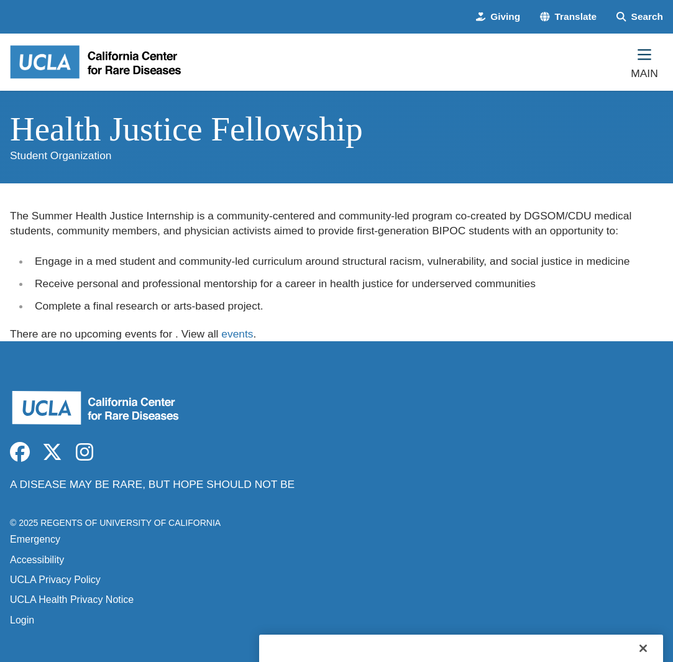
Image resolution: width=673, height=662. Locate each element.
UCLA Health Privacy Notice (72, 599)
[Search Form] (640, 17)
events (237, 334)
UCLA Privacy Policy (55, 579)
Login (22, 620)
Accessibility (37, 559)
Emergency (35, 539)
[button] (568, 17)
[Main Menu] (644, 62)
